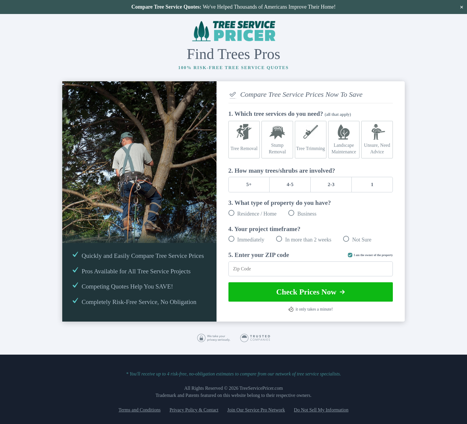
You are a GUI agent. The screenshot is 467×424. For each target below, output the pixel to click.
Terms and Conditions (140, 409)
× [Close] (462, 7)
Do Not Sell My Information (321, 409)
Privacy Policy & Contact (193, 409)
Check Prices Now (310, 292)
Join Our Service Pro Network (256, 409)
